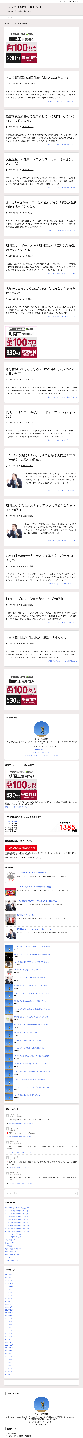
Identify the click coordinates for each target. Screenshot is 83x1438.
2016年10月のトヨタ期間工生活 (17, 1208)
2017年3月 (8, 1336)
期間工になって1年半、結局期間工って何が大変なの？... (32, 1071)
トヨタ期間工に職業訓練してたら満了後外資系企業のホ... (33, 1056)
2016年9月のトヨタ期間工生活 (17, 1231)
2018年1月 (8, 1307)
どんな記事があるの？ (13, 1433)
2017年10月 (9, 1316)
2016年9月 (8, 1354)
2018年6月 (8, 1295)
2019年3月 (8, 1278)
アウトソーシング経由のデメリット (17, 807)
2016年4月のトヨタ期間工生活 (16, 1216)
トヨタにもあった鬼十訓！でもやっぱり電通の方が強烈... (33, 946)
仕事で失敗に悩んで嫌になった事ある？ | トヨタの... (31, 1064)
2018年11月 (9, 1284)
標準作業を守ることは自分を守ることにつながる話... (31, 985)
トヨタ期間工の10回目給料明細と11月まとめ (36, 637)
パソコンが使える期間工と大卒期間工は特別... (29, 1048)
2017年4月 (8, 1333)
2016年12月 (9, 1345)
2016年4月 (8, 1368)
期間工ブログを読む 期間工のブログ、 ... (62, 622)
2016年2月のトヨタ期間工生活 (16, 1211)
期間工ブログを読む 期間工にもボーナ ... (62, 273)
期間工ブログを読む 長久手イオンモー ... (62, 440)
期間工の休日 (11, 1252)
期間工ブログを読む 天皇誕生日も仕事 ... (62, 187)
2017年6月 (8, 1327)
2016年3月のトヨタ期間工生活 (16, 1214)
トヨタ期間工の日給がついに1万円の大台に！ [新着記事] (32, 873)
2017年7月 (8, 1324)
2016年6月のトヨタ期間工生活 (16, 1222)
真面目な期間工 (11, 1260)
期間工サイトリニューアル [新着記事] (26, 915)
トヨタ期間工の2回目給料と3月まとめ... (27, 1095)
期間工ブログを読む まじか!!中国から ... (63, 230)
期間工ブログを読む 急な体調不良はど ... (62, 397)
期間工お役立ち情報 (13, 1249)
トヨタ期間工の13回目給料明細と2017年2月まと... (30, 1040)
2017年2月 (8, 1339)
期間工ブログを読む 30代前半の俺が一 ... (62, 584)
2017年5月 (8, 1330)
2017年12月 (9, 1310)
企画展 (8, 1246)
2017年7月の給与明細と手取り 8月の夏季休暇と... (31, 1079)
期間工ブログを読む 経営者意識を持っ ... (62, 144)
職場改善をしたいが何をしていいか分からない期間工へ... (33, 1017)
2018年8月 (8, 1292)
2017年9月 (8, 1319)
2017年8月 (8, 1322)
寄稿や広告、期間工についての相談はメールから (41, 755)
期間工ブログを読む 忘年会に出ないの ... (62, 316)
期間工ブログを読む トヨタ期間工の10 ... (62, 661)
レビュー (9, 1243)
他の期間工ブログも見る (41, 752)
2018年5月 (8, 1298)
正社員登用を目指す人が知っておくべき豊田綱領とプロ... (33, 954)
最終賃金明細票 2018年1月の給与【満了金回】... (30, 1001)
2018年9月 (8, 1289)
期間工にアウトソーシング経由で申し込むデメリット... (32, 993)
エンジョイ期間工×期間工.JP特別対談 (18, 1436)
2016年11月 (9, 1348)
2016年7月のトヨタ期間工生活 (17, 1225)
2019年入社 (11, 822)
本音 (7, 1257)
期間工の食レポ (12, 1254)
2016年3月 (8, 1371)
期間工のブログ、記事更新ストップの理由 (34, 598)
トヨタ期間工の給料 (28, 84)
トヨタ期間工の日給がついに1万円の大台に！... (29, 970)
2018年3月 (8, 1301)
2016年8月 (8, 1357)
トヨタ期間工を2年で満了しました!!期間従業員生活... (31, 962)
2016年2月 (8, 1374)
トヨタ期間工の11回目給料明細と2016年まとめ (38, 77)
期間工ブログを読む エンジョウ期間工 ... (62, 490)
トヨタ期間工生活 (27, 127)
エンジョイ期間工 (12, 23)
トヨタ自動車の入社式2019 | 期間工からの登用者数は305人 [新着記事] (37, 901)
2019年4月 (8, 1275)
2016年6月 (8, 1362)
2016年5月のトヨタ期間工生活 (16, 1219)
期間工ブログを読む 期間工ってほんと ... (62, 541)
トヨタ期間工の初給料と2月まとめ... (26, 1032)
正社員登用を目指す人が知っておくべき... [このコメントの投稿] (21, 1152)
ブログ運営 (10, 1240)
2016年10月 (9, 1351)
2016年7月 (8, 1359)
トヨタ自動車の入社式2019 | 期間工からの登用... (30, 977)
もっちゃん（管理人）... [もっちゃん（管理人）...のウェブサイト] (16, 1117)
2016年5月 (8, 1365)
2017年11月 (9, 1313)
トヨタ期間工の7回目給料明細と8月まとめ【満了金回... (32, 1024)
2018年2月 (8, 1304)
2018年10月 (9, 1286)
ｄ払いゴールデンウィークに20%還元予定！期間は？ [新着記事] (35, 887)
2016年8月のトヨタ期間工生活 (17, 1228)
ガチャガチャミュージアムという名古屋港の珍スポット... (33, 1087)
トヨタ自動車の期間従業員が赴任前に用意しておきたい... (33, 1009)
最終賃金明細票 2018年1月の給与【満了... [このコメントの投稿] (21, 1123)
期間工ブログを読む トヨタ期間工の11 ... (62, 101)
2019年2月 (8, 1281)
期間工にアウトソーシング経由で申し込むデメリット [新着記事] (35, 929)
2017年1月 (8, 1342)
